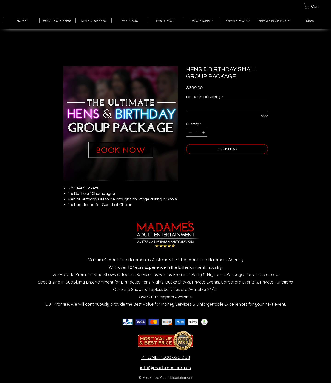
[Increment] (204, 132)
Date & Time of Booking (204, 97)
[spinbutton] (197, 132)
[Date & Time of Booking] (227, 106)
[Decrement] (190, 132)
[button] (315, 6)
